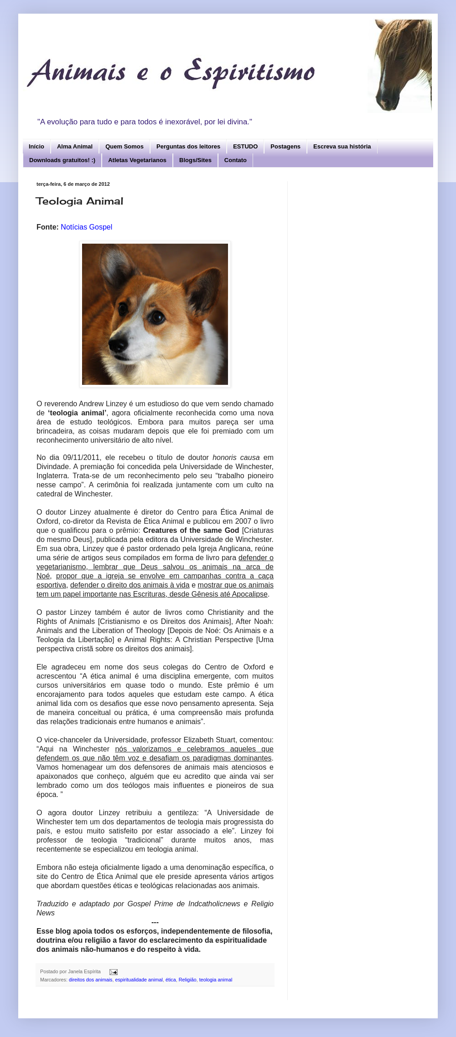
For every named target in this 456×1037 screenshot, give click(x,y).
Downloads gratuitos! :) (62, 160)
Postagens (285, 146)
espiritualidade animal (138, 979)
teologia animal (216, 979)
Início (36, 146)
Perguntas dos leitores (188, 146)
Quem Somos (124, 146)
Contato (235, 160)
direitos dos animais (90, 979)
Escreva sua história (342, 146)
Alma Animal (75, 146)
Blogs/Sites (195, 160)
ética (171, 979)
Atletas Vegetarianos (137, 160)
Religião (188, 979)
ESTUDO (245, 146)
